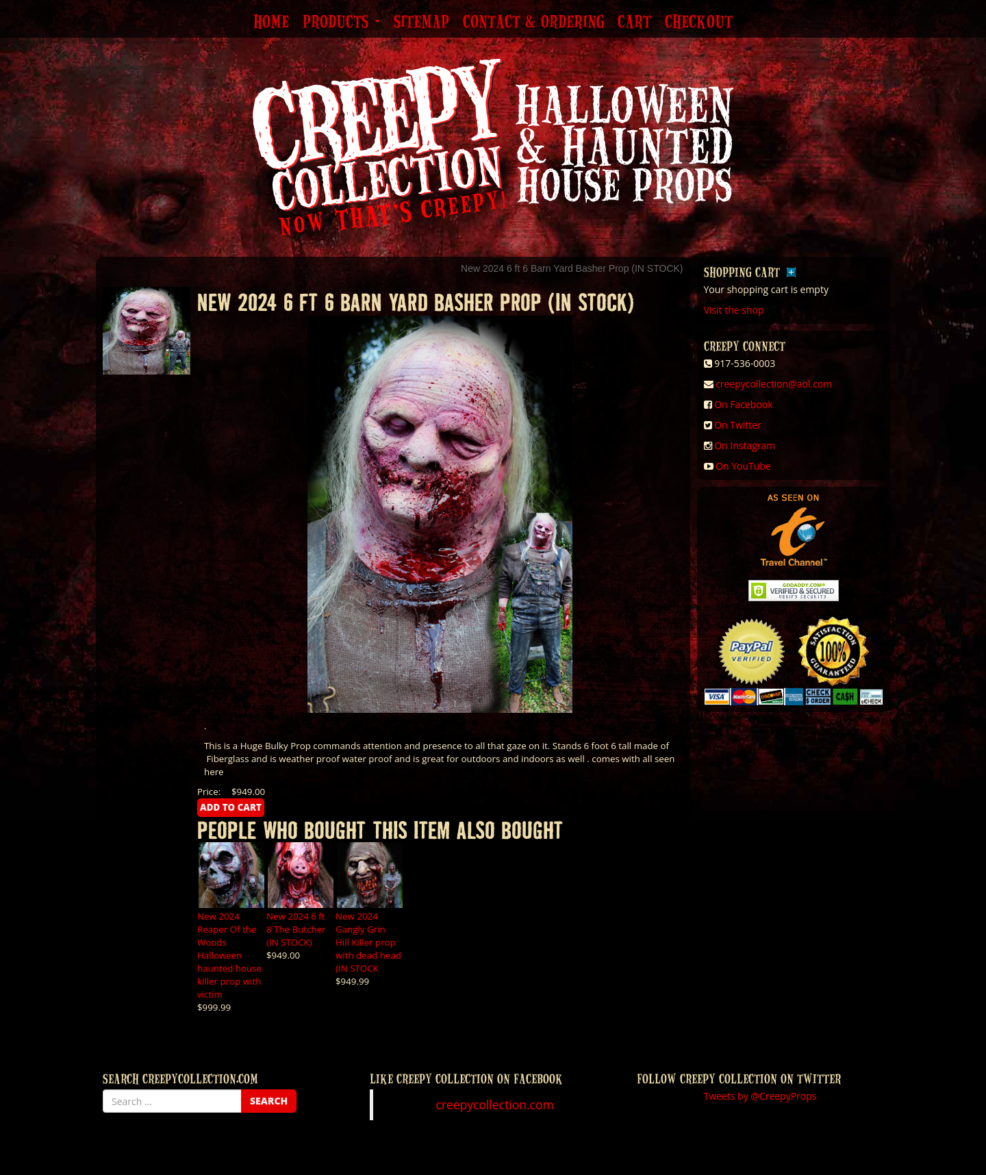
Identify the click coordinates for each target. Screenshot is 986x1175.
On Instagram (744, 445)
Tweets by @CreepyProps (760, 1095)
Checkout (699, 22)
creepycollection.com (494, 1104)
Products (341, 22)
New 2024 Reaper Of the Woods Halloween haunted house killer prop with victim (229, 955)
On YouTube (743, 465)
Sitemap (421, 22)
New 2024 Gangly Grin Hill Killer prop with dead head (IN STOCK (368, 942)
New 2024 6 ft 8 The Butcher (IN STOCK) (296, 929)
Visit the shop (734, 309)
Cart (634, 22)
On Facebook (743, 404)
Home (271, 22)
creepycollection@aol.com (774, 383)
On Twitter (737, 424)
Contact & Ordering (533, 22)
